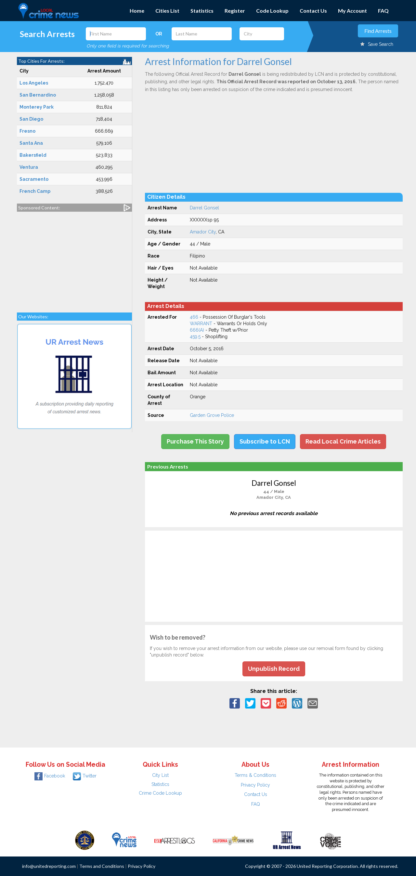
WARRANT (201, 323)
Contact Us (313, 10)
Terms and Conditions (101, 866)
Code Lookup (272, 10)
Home (137, 10)
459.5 (195, 336)
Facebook (49, 775)
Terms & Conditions (255, 775)
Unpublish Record (274, 668)
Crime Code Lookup (160, 793)
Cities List (167, 10)
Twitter (85, 775)
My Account (352, 10)
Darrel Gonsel (204, 207)
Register (235, 10)
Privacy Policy (255, 785)
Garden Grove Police (212, 415)
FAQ (383, 10)
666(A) (197, 330)
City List (160, 775)
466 (194, 317)
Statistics (202, 10)
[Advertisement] (74, 258)
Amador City (203, 231)
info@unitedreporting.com (49, 866)
